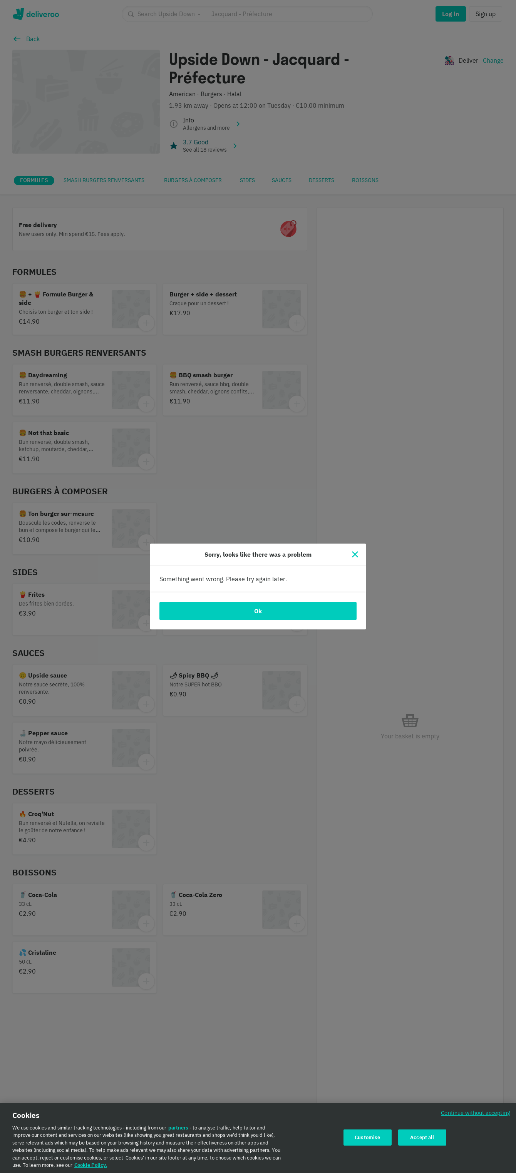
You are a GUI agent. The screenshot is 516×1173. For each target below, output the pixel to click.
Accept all (422, 1141)
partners (178, 1131)
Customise (367, 1141)
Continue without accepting (475, 1116)
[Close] (355, 554)
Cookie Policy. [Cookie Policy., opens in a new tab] (90, 1169)
